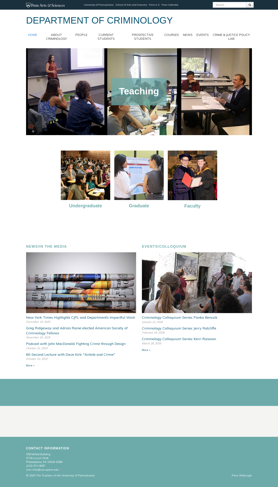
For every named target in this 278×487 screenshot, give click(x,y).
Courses (171, 35)
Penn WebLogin (242, 475)
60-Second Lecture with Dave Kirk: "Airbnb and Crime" (70, 354)
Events (202, 35)
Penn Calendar (170, 4)
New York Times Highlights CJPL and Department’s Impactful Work (80, 317)
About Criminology (56, 37)
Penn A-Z (154, 4)
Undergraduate (85, 205)
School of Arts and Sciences (131, 4)
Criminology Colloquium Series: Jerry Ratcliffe (179, 328)
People (81, 35)
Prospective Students (142, 37)
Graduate (139, 205)
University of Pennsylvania (99, 4)
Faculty (192, 205)
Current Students (106, 37)
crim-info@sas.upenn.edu (42, 469)
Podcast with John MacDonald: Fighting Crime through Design (75, 343)
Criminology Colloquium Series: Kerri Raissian (179, 339)
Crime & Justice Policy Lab (231, 37)
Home (32, 35)
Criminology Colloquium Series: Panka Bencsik (179, 317)
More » (30, 365)
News (187, 35)
